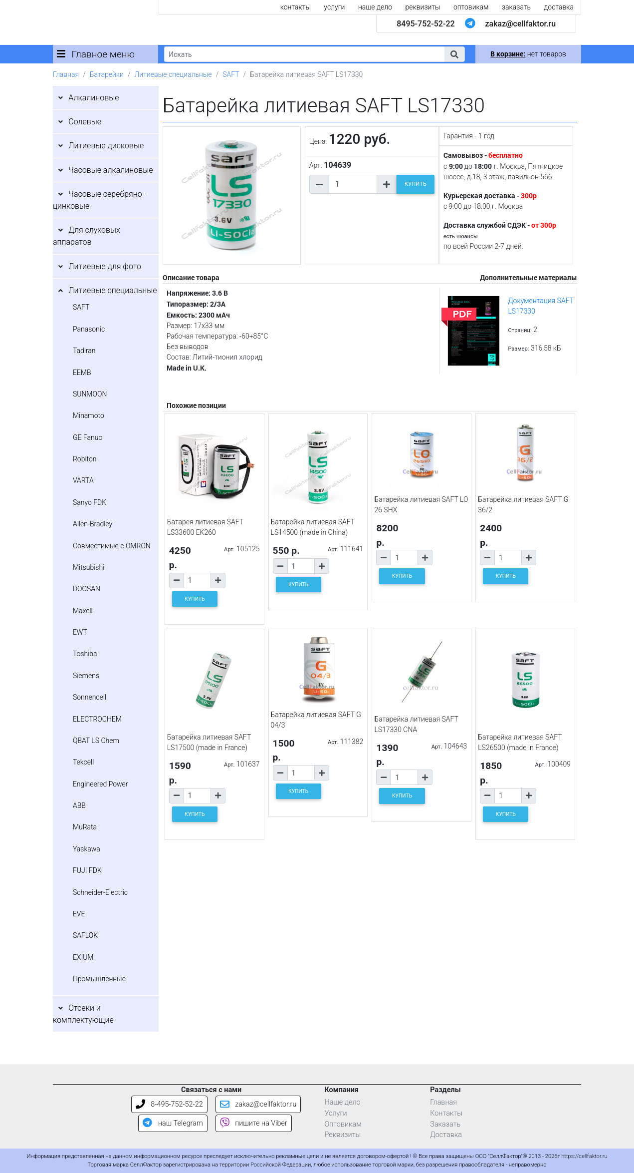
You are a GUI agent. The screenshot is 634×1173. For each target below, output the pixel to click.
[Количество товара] (353, 184)
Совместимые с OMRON (112, 546)
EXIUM (83, 957)
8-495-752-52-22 (169, 1104)
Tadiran (84, 351)
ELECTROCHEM (97, 719)
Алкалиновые (93, 97)
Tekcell (83, 762)
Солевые (84, 121)
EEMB (82, 373)
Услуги (335, 1113)
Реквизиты (342, 1135)
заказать (516, 7)
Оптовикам (342, 1124)
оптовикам (471, 7)
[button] (454, 54)
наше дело (375, 7)
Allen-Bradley (92, 524)
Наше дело (342, 1102)
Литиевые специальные (173, 74)
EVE (79, 914)
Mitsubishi (88, 567)
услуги (334, 7)
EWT (80, 632)
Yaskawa (86, 849)
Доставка (446, 1135)
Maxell (83, 611)
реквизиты (422, 7)
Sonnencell (89, 697)
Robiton (85, 459)
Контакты (446, 1113)
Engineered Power (100, 784)
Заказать (445, 1124)
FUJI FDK (87, 870)
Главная (66, 74)
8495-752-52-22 (425, 23)
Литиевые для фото (104, 266)
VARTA (83, 480)
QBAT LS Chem (96, 741)
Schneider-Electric (100, 892)
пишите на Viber (253, 1123)
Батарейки (107, 74)
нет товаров (528, 54)
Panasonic (89, 329)
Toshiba (85, 654)
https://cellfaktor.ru (584, 1156)
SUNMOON (90, 394)
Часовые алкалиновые (110, 170)
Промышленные (99, 979)
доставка (559, 7)
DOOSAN (86, 589)
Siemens (86, 676)
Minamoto (88, 415)
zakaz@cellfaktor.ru (520, 23)
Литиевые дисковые (106, 145)
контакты (295, 7)
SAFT (230, 74)
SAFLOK (85, 935)
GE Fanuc (87, 437)
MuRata (85, 827)
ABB (79, 805)
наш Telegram (173, 1123)
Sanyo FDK (89, 502)
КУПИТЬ (415, 184)
